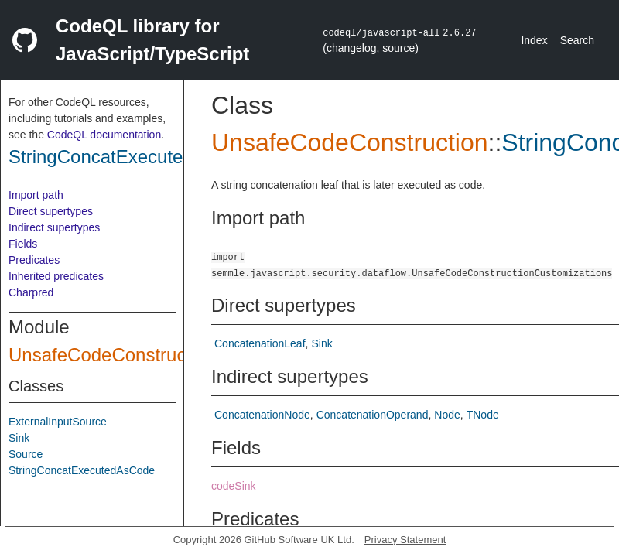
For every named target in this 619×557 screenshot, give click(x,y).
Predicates (34, 260)
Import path (36, 195)
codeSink (233, 486)
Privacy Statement (405, 539)
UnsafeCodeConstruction (112, 354)
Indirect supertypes (54, 227)
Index (534, 40)
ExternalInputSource (58, 421)
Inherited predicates (56, 276)
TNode (483, 414)
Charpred (31, 292)
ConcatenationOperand (372, 414)
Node (447, 414)
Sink (19, 438)
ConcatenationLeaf (260, 343)
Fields (23, 243)
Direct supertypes (51, 211)
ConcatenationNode (262, 414)
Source (26, 454)
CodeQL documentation (104, 134)
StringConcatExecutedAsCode (134, 156)
